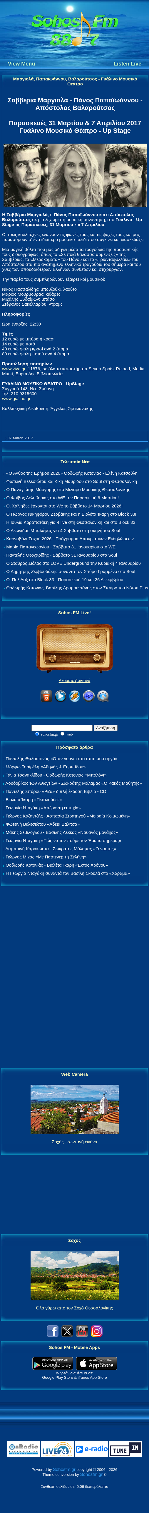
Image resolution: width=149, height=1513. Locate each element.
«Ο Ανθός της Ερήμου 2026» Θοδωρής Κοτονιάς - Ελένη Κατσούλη (72, 473)
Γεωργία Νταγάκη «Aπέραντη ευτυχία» (43, 807)
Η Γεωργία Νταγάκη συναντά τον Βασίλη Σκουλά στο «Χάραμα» (68, 873)
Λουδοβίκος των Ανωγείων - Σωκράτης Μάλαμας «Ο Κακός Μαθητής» (73, 783)
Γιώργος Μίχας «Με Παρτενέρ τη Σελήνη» (46, 856)
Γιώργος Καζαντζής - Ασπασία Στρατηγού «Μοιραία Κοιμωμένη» (68, 815)
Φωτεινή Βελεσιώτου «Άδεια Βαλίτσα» (43, 824)
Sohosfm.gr (64, 1469)
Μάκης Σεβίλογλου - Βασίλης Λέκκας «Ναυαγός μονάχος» (62, 832)
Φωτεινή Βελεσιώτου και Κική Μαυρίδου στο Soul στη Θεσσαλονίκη (71, 481)
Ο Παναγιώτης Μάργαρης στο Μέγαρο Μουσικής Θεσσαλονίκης (68, 489)
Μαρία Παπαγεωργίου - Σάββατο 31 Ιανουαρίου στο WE (60, 546)
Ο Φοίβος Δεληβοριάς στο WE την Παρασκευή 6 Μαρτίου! (62, 497)
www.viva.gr (13, 368)
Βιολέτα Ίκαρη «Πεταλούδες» (34, 799)
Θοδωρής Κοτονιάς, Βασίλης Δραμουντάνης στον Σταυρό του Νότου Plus (77, 587)
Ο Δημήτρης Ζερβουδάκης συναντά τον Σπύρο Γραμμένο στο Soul (70, 571)
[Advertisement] (75, 977)
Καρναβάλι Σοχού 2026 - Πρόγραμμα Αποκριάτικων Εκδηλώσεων (70, 538)
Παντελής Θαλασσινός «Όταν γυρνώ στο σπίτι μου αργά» (62, 758)
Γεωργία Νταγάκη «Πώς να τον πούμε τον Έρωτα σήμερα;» (63, 840)
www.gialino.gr (16, 398)
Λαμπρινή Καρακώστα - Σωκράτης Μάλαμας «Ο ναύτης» (60, 848)
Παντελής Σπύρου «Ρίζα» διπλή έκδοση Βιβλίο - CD (56, 791)
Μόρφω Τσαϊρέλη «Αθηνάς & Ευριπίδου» (46, 766)
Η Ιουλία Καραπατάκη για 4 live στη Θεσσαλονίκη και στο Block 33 (70, 522)
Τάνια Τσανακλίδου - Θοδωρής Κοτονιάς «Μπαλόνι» (56, 774)
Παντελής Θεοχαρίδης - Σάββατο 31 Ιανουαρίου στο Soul (61, 554)
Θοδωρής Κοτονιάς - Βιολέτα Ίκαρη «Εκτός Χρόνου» (57, 865)
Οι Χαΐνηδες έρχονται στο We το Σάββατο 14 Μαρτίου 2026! (64, 505)
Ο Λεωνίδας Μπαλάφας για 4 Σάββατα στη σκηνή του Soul (63, 530)
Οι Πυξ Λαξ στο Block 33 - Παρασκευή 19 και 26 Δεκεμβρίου (64, 579)
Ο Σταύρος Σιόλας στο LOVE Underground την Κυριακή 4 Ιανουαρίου (73, 563)
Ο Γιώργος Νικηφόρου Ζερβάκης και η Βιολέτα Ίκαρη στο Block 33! (71, 514)
